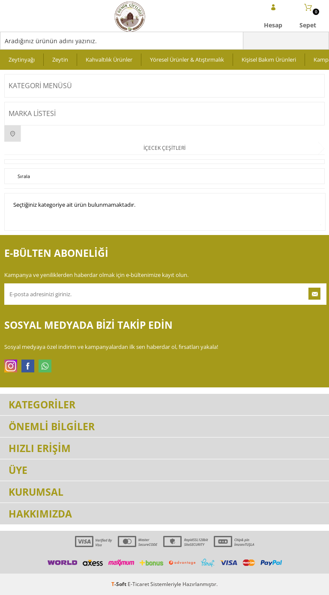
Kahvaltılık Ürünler (109, 59)
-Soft (119, 584)
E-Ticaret (138, 584)
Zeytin (60, 59)
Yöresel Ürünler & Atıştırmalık (187, 59)
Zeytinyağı (22, 59)
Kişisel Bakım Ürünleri (269, 59)
